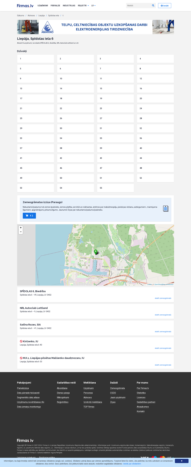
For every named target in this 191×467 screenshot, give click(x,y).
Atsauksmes (143, 406)
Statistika (141, 393)
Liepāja (42, 15)
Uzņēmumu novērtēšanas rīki (30, 402)
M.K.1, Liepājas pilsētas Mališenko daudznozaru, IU (53, 358)
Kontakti (141, 411)
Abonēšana (62, 388)
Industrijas (69, 5)
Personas (88, 393)
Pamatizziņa (23, 388)
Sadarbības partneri (146, 402)
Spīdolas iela (53, 15)
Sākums (20, 15)
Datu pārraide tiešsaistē (28, 393)
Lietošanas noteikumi (26, 457)
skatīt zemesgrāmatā (163, 298)
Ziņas (113, 402)
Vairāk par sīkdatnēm (132, 464)
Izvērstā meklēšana (93, 402)
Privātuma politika (47, 457)
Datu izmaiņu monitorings (29, 406)
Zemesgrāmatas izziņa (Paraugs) (42, 202)
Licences (141, 397)
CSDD (113, 393)
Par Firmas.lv (143, 388)
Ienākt (164, 6)
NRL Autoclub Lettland (34, 308)
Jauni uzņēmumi (118, 397)
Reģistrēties (63, 402)
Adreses (31, 15)
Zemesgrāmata (117, 388)
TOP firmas (89, 406)
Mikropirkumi (63, 397)
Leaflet (149, 284)
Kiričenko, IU (30, 341)
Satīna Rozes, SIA (30, 324)
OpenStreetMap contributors (163, 284)
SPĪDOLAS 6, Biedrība (33, 291)
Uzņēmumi (43, 5)
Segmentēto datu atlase (28, 397)
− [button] (21, 232)
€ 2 (29, 215)
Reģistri (83, 5)
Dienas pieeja (63, 393)
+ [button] (21, 228)
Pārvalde (55, 5)
